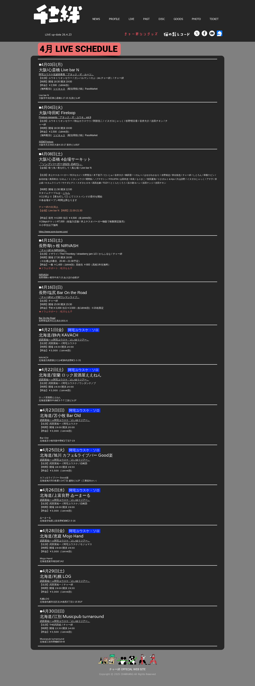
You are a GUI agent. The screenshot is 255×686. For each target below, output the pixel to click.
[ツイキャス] (219, 33)
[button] (131, 19)
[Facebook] (204, 33)
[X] (197, 33)
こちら (66, 193)
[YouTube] (212, 33)
